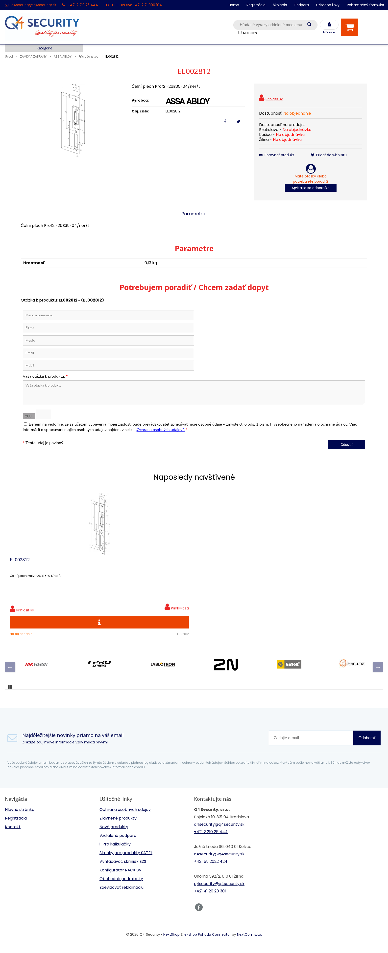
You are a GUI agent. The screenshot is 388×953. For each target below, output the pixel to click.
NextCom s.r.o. (249, 941)
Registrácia (256, 4)
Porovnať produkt (276, 154)
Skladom (250, 33)
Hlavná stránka (19, 817)
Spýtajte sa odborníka (311, 187)
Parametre (193, 214)
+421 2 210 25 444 (83, 4)
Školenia (280, 4)
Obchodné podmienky (121, 886)
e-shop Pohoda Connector (207, 941)
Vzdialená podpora (117, 843)
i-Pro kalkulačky (115, 851)
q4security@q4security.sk (33, 4)
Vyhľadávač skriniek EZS (122, 869)
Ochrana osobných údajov (125, 817)
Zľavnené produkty (118, 825)
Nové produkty (113, 834)
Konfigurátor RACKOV (120, 877)
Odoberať (367, 745)
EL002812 (20, 563)
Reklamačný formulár (365, 4)
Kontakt (13, 834)
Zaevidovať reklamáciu (121, 895)
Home (234, 4)
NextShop (171, 941)
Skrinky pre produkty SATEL (125, 860)
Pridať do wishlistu (329, 154)
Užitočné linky (328, 4)
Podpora (301, 4)
